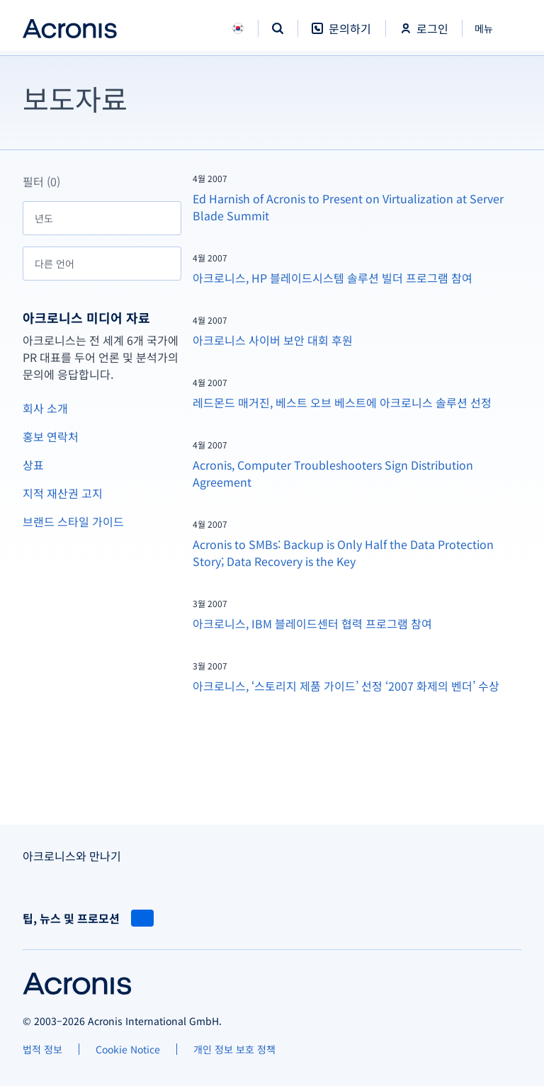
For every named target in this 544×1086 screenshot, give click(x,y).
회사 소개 (45, 408)
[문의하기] (341, 36)
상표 (33, 464)
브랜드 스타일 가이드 (73, 521)
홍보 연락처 (51, 436)
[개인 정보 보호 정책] (234, 1049)
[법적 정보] (42, 1049)
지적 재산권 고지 (63, 493)
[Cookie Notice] (128, 1049)
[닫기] (492, 28)
